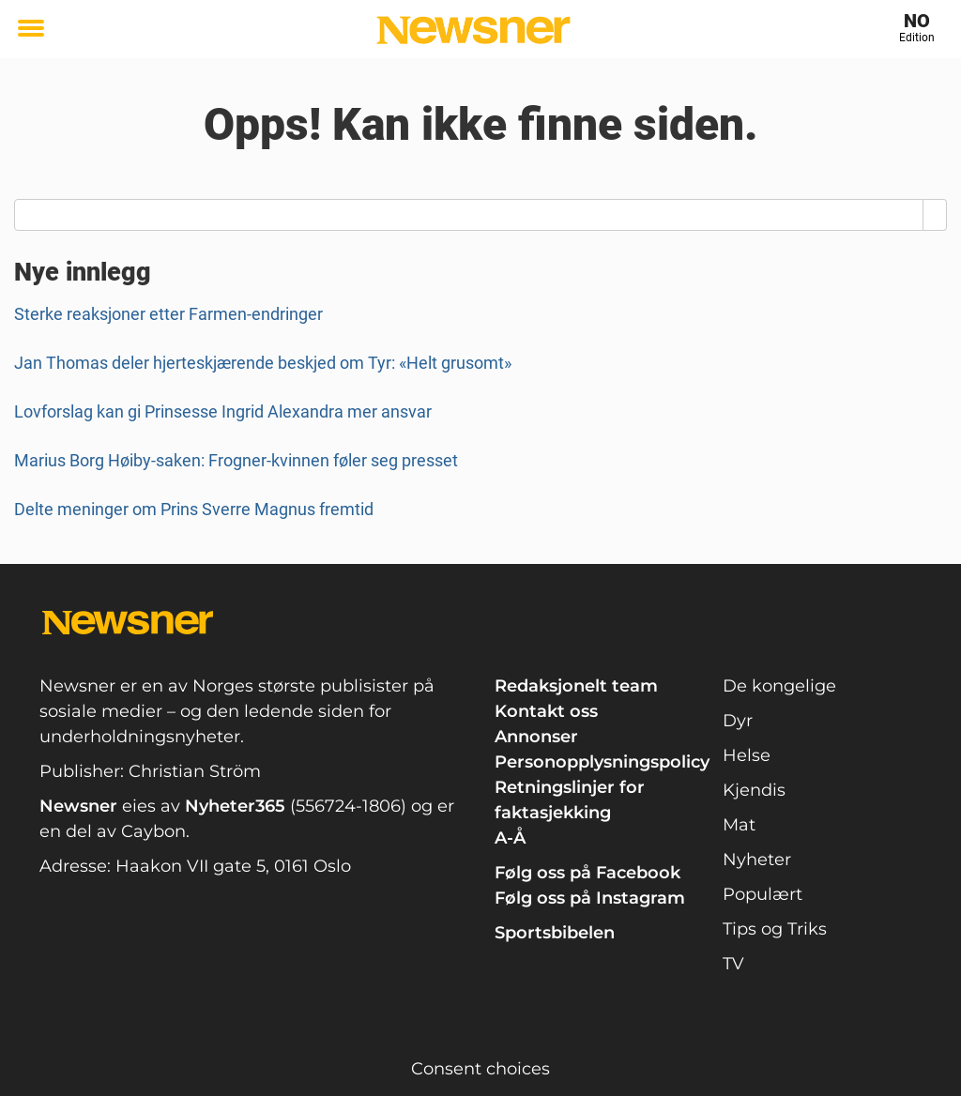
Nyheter (757, 859)
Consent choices (480, 1068)
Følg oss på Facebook (587, 872)
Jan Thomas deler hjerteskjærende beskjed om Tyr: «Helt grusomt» (262, 363)
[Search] (935, 215)
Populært (762, 894)
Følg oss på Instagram (590, 898)
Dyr (738, 720)
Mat (739, 824)
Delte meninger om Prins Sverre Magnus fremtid (194, 509)
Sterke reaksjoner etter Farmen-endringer (168, 314)
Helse (746, 755)
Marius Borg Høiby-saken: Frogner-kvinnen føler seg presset (236, 460)
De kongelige (779, 686)
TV (733, 963)
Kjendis (754, 790)
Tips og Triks (775, 929)
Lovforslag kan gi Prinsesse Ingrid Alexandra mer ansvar (223, 411)
